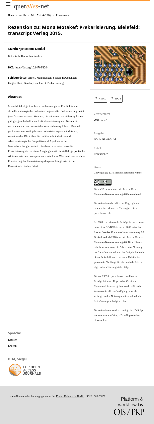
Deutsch (12, 339)
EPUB (118, 98)
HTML (102, 98)
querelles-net (17, 396)
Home (11, 15)
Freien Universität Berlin (70, 396)
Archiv (22, 15)
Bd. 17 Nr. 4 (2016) (41, 15)
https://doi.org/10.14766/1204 (31, 67)
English (12, 345)
